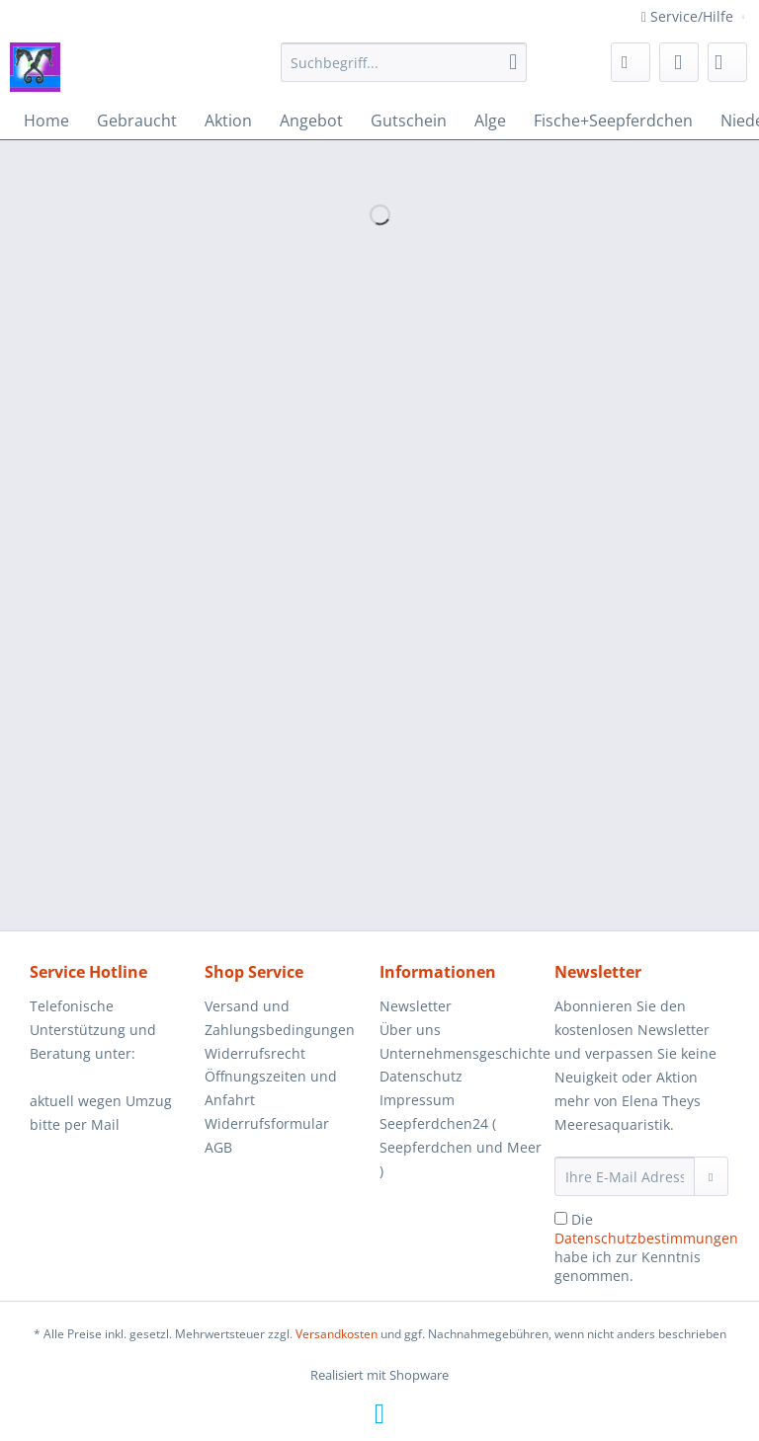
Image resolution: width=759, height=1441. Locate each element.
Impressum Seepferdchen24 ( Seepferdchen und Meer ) (461, 1134)
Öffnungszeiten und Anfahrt (271, 1088)
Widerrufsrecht (255, 1053)
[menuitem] (404, 71)
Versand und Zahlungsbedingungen (280, 1018)
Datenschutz (421, 1076)
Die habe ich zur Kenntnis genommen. (646, 1247)
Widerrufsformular (267, 1123)
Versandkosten (336, 1333)
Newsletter (416, 1006)
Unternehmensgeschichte (462, 1053)
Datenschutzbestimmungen (646, 1238)
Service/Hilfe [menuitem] (689, 16)
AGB (218, 1147)
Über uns (410, 1029)
